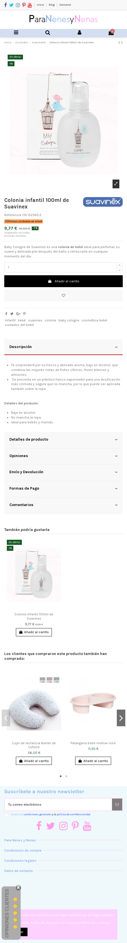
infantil (10, 320)
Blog (52, 5)
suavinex (35, 320)
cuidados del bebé (19, 325)
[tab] (63, 347)
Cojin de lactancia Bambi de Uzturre (34, 745)
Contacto (65, 5)
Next (121, 718)
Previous (6, 718)
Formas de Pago (63, 488)
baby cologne (68, 320)
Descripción (63, 346)
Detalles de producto (63, 439)
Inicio (41, 5)
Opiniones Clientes (7, 913)
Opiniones (63, 455)
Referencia (12, 215)
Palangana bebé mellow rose (93, 743)
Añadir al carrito (63, 281)
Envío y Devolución (63, 472)
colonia (50, 320)
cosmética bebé (94, 320)
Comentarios (63, 504)
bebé (22, 320)
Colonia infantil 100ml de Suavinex (33, 616)
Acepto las (50, 814)
